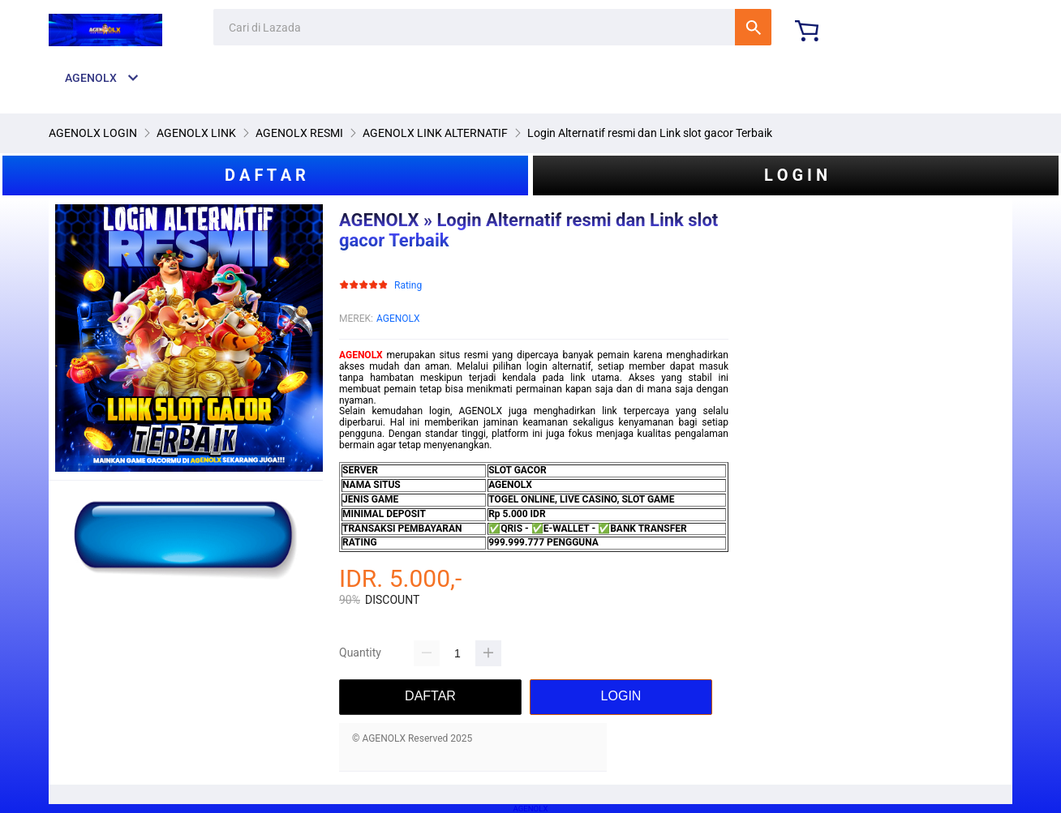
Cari (753, 27)
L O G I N (795, 175)
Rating (408, 285)
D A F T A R (265, 175)
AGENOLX (398, 318)
